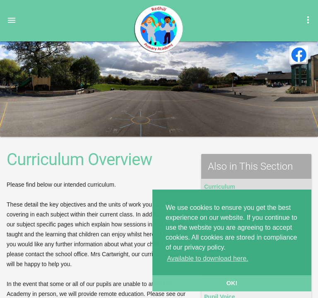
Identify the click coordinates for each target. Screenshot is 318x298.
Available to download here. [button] (207, 258)
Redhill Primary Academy (158, 29)
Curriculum (219, 186)
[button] (12, 20)
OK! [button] (231, 283)
